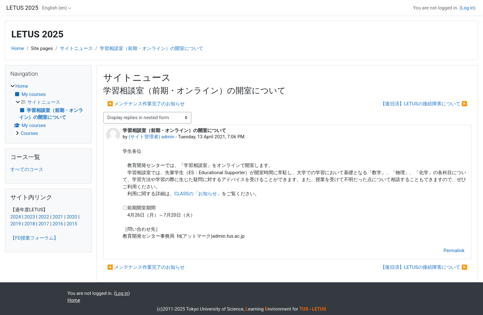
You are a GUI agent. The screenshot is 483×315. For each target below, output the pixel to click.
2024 (15, 217)
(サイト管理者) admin (151, 137)
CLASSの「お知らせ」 (198, 193)
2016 (58, 224)
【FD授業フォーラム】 (34, 238)
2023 (29, 217)
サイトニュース (76, 48)
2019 (15, 224)
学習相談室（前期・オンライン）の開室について (151, 48)
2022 (44, 217)
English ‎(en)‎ (54, 8)
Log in (467, 8)
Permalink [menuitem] (453, 250)
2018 (29, 224)
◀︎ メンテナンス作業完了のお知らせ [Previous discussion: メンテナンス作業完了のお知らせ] (146, 104)
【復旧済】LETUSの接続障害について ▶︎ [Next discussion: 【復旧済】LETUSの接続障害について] (423, 104)
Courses (29, 133)
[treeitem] (48, 110)
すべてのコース (26, 169)
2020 (71, 217)
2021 (58, 217)
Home (17, 48)
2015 (71, 224)
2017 (44, 224)
